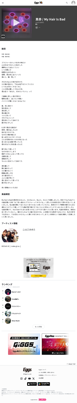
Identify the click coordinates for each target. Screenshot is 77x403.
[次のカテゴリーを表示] (67, 344)
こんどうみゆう (39, 22)
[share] (36, 27)
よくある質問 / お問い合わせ (46, 372)
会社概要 (41, 378)
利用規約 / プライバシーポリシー (48, 375)
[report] (39, 27)
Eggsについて (42, 369)
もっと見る (38, 327)
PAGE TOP (71, 364)
